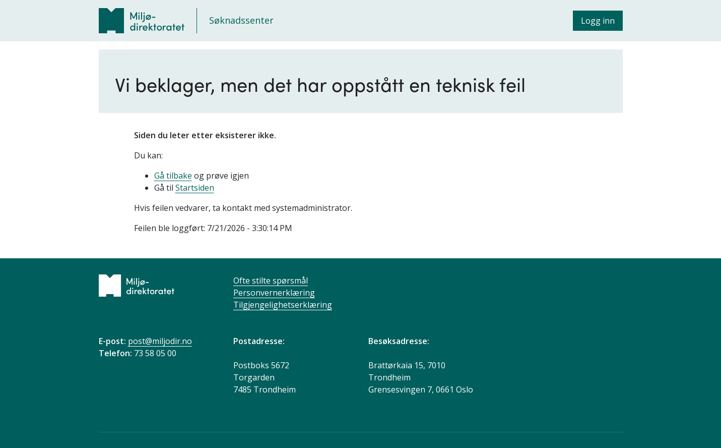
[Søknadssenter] (186, 20)
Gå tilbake (173, 175)
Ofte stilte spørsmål (270, 280)
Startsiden (194, 187)
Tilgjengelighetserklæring (282, 304)
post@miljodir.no (160, 341)
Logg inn (598, 20)
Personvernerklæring (274, 292)
